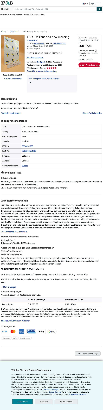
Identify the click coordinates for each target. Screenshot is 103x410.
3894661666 (39, 43)
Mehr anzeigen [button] (9, 287)
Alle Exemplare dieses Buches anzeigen (44, 78)
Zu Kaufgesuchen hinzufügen (88, 353)
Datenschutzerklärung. (77, 394)
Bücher (25, 165)
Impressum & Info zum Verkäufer (15, 321)
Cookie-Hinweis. (55, 392)
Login (92, 4)
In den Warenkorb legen (90, 65)
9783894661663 (29, 151)
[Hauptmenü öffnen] (5, 9)
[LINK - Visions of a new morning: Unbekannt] (13, 53)
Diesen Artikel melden (92, 113)
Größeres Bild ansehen (13, 79)
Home (3, 32)
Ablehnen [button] (44, 401)
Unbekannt (14, 32)
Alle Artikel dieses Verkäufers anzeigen (42, 71)
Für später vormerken (35, 57)
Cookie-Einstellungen (51, 389)
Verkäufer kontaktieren (11, 113)
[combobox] (55, 9)
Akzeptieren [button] (22, 401)
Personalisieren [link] (66, 401)
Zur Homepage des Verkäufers (14, 231)
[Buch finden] (99, 9)
